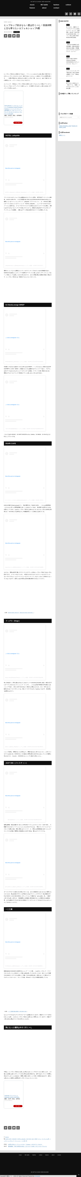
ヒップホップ (11, 1140)
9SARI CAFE (8, 1139)
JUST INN (28, 1139)
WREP (35, 1139)
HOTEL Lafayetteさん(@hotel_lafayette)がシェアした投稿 (19, 192)
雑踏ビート (62, 135)
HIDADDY (14, 1139)
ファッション (17, 1140)
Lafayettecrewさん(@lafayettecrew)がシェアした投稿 (18, 265)
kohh (33, 1139)
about (44, 8)
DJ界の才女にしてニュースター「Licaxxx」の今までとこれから (25, 1144)
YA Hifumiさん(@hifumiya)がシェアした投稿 (16, 966)
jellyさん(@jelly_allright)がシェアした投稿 (15, 746)
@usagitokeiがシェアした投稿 (15, 819)
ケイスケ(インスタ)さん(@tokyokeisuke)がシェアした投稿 (20, 500)
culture (68, 5)
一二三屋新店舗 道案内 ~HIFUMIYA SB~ (17, 1011)
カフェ (39, 1139)
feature (32, 8)
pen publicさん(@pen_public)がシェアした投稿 (17, 886)
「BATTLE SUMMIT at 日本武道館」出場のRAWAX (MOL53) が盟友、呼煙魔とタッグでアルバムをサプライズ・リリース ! (73, 48)
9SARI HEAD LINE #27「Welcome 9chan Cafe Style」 (21, 612)
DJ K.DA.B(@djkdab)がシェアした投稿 (15, 428)
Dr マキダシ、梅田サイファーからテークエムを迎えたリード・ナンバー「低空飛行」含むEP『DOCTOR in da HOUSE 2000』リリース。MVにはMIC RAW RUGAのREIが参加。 (73, 32)
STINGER (37, 1176)
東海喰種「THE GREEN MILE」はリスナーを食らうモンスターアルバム (27, 1146)
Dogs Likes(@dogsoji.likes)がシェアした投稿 (16, 677)
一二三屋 (23, 1140)
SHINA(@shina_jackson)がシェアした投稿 (16, 361)
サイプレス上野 (45, 1139)
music (32, 5)
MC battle (44, 5)
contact (56, 8)
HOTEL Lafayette (21, 1139)
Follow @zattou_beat (65, 126)
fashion (56, 5)
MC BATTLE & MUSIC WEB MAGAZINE (39, 1172)
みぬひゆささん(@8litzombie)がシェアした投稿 (17, 567)
